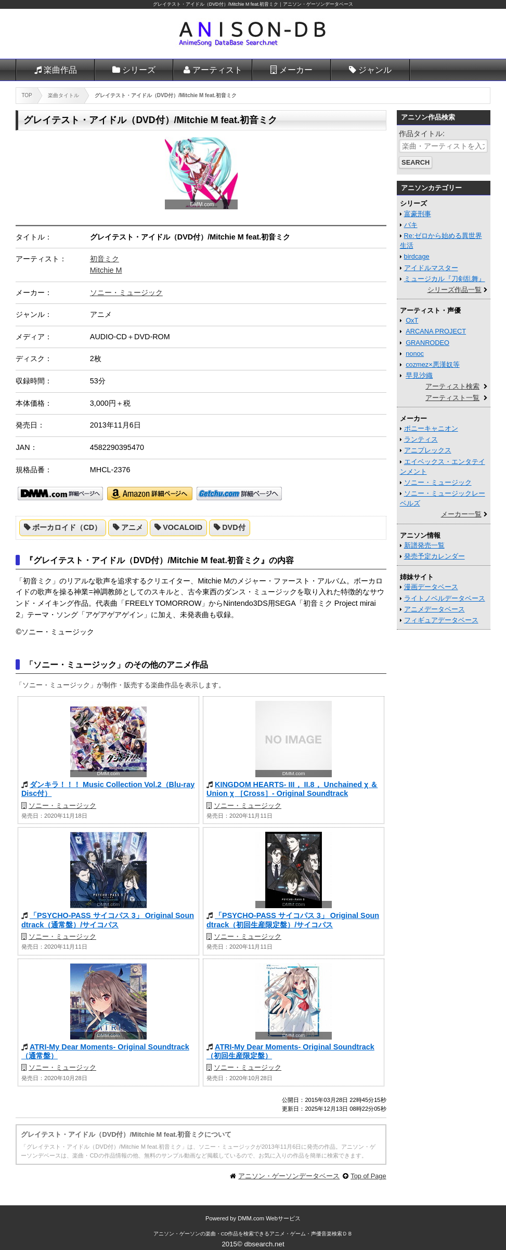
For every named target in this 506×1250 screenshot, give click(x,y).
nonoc (415, 353)
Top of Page (368, 1176)
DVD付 (233, 527)
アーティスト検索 (452, 386)
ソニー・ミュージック (126, 292)
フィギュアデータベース (441, 620)
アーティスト (217, 69)
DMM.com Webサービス (269, 1218)
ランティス (421, 439)
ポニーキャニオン (431, 428)
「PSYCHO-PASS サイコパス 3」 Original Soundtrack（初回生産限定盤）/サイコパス (292, 919)
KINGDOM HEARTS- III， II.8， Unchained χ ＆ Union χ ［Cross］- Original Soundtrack (292, 788)
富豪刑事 (417, 214)
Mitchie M (106, 270)
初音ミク (104, 259)
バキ (411, 225)
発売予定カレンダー (434, 556)
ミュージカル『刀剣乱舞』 (444, 279)
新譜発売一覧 (424, 545)
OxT (412, 320)
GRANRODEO (427, 343)
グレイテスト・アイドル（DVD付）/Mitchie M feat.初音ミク (216, 4)
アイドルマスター (431, 268)
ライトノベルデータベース (444, 598)
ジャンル (375, 69)
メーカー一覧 (461, 514)
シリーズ (138, 69)
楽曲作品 (60, 69)
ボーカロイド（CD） (66, 527)
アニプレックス (427, 450)
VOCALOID (182, 527)
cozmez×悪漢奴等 (433, 364)
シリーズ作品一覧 (454, 290)
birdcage (417, 256)
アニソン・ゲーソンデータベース (289, 1176)
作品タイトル (421, 133)
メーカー (296, 69)
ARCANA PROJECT (436, 331)
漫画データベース (431, 587)
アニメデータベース (434, 609)
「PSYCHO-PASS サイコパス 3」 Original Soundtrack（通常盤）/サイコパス (107, 919)
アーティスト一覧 (452, 398)
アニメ (132, 527)
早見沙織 (419, 375)
